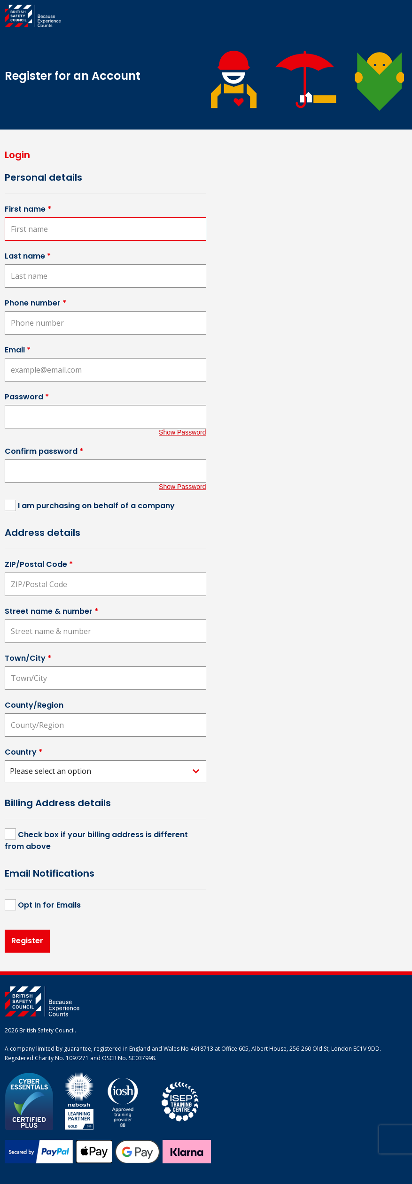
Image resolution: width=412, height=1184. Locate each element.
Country (23, 752)
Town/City (28, 658)
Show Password (182, 432)
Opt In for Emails (49, 905)
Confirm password (44, 451)
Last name (28, 256)
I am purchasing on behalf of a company (96, 505)
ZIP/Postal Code (39, 564)
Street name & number (51, 611)
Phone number (35, 303)
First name (28, 209)
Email (18, 349)
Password (27, 396)
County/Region (34, 705)
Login (17, 154)
